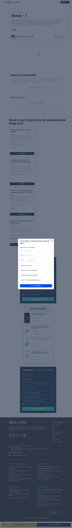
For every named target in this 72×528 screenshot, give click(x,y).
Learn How (36, 286)
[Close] (51, 240)
